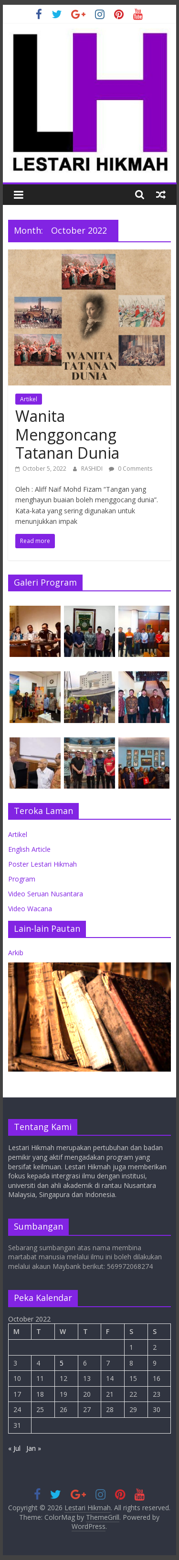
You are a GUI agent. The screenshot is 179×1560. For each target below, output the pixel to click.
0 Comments (130, 468)
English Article (29, 849)
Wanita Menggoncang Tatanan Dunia (67, 434)
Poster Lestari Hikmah (42, 864)
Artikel (28, 399)
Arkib (15, 952)
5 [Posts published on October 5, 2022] (61, 1363)
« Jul (14, 1448)
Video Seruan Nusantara (45, 893)
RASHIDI (92, 468)
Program (21, 878)
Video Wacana (30, 908)
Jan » (33, 1448)
